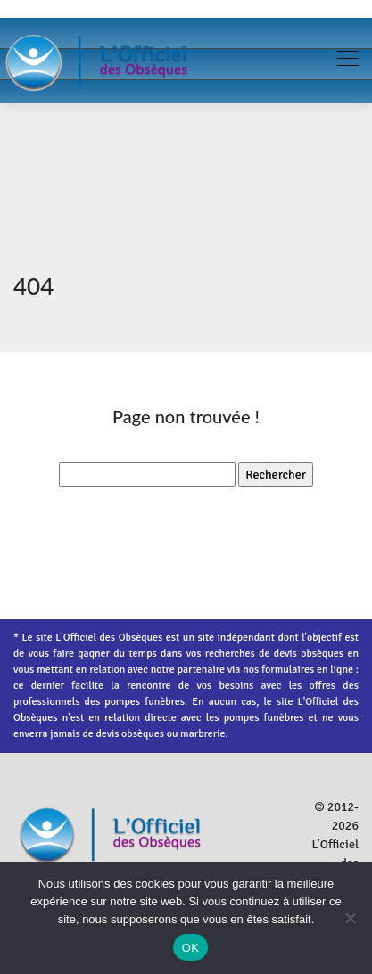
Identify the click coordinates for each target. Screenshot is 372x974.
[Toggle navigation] (347, 60)
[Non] (350, 918)
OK (190, 947)
